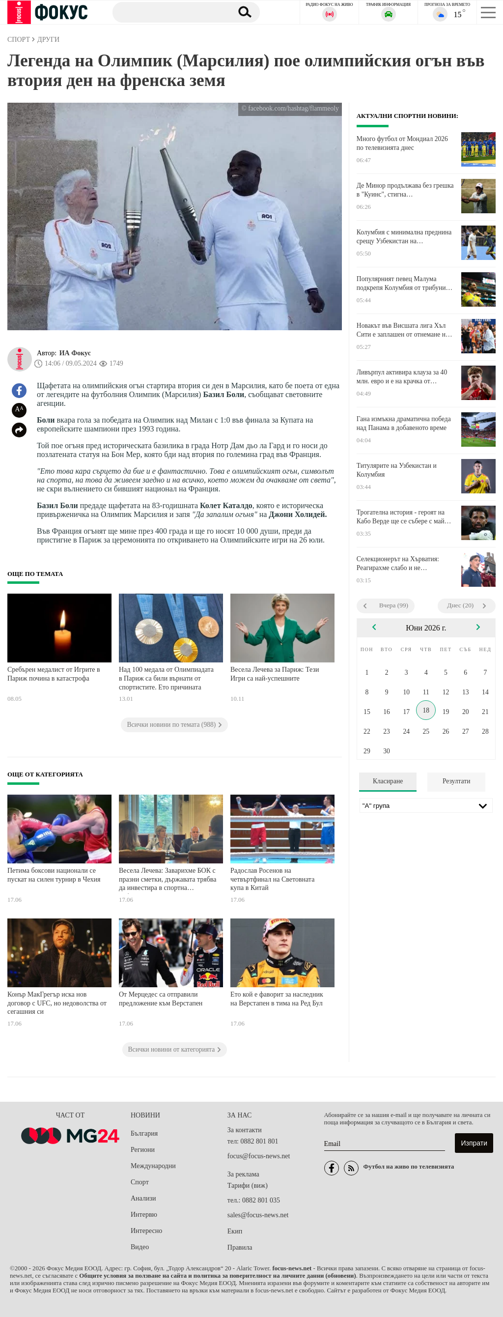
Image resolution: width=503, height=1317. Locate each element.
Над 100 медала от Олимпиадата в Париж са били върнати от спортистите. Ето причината (166, 678)
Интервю (144, 1214)
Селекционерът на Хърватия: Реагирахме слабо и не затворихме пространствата (398, 563)
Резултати (457, 781)
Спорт (140, 1182)
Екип (234, 1231)
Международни (153, 1166)
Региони (143, 1149)
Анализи (143, 1198)
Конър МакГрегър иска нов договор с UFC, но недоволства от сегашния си (57, 1003)
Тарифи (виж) (247, 1185)
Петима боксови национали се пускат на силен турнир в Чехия (53, 875)
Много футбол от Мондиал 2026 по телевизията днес (402, 143)
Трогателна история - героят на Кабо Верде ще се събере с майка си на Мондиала (403, 517)
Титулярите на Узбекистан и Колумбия (397, 470)
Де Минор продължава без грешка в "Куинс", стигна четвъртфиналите (405, 190)
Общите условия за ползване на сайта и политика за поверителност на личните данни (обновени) (217, 1275)
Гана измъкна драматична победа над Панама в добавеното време (404, 423)
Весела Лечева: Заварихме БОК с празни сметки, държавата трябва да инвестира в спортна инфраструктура (167, 880)
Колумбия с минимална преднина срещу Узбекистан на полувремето (404, 237)
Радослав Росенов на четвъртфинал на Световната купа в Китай (272, 879)
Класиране (388, 781)
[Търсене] (168, 12)
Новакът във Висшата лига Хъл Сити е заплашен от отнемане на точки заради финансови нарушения (402, 330)
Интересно (146, 1230)
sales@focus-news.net (257, 1215)
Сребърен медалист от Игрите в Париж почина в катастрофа (53, 674)
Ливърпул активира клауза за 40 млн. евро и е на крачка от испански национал (402, 377)
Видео (140, 1247)
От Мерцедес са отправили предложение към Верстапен (160, 999)
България (144, 1133)
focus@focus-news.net (258, 1156)
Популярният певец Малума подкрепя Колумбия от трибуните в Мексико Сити (404, 283)
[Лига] (426, 805)
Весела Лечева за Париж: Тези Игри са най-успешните (274, 674)
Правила (239, 1247)
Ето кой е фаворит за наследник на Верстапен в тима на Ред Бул (276, 999)
